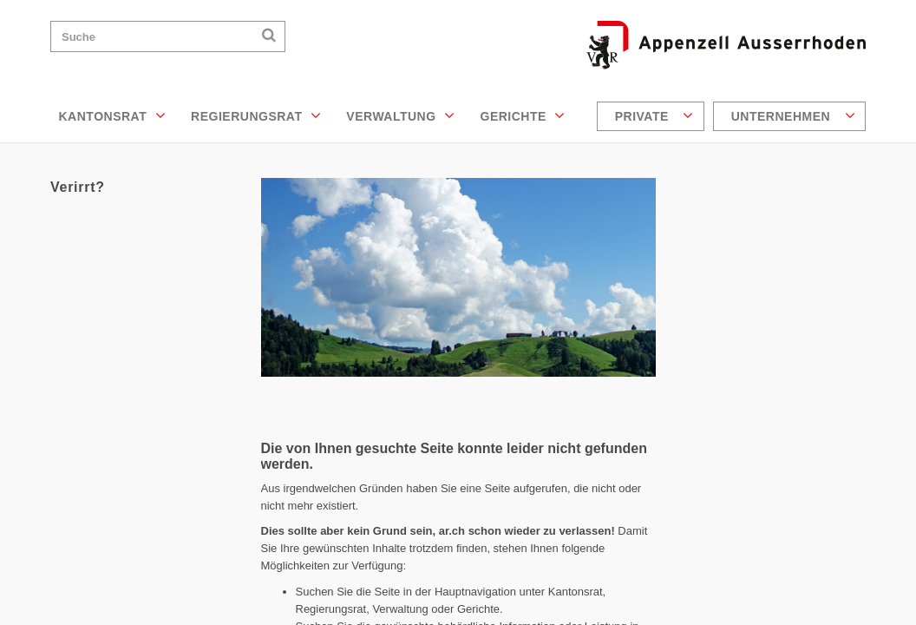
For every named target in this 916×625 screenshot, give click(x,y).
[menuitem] (653, 116)
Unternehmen (793, 115)
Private (654, 115)
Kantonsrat (113, 115)
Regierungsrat (256, 115)
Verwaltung (400, 115)
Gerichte (523, 115)
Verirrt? (77, 187)
